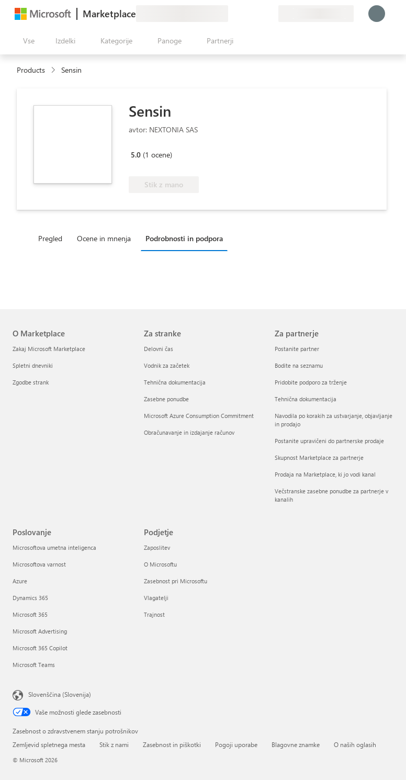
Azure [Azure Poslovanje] (20, 581)
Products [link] (31, 70)
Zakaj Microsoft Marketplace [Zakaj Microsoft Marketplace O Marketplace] (49, 349)
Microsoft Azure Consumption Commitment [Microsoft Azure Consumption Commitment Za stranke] (199, 416)
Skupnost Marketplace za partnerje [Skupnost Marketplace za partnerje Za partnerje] (319, 457)
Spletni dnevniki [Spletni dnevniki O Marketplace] (33, 365)
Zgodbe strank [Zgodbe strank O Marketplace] (31, 382)
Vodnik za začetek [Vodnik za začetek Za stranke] (166, 365)
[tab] (52, 238)
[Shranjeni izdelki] (257, 13)
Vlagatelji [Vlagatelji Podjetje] (156, 598)
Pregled (50, 238)
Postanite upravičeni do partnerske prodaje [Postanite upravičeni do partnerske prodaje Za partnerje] (329, 441)
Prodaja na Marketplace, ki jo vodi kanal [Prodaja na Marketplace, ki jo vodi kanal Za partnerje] (325, 474)
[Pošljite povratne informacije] (232, 13)
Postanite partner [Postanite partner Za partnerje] (297, 349)
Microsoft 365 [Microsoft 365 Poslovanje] (30, 614)
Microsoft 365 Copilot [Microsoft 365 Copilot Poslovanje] (40, 648)
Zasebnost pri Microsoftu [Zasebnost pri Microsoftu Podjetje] (175, 581)
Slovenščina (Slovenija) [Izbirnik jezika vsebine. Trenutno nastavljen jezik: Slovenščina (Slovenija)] (59, 694)
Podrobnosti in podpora (184, 238)
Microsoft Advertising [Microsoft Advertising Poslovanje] (40, 631)
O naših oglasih (355, 744)
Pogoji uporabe (236, 744)
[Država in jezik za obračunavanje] (316, 13)
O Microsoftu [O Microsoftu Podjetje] (160, 564)
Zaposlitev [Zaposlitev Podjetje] (157, 547)
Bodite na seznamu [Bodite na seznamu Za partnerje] (299, 365)
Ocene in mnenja (104, 238)
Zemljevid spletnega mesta (49, 744)
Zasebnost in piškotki (172, 744)
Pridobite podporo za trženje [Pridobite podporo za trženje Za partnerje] (311, 382)
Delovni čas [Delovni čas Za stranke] (158, 349)
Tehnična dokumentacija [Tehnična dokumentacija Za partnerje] (305, 399)
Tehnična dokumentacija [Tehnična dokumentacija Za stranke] (175, 382)
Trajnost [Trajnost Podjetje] (154, 614)
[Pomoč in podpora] (245, 13)
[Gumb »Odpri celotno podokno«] (27, 40)
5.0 (136, 155)
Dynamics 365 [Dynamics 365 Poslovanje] (30, 598)
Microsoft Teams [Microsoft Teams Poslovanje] (34, 665)
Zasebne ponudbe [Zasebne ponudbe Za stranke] (166, 399)
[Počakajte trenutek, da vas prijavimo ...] (376, 13)
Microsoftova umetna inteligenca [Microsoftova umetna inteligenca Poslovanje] (54, 547)
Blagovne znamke (296, 744)
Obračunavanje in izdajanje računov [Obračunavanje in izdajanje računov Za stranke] (189, 432)
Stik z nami (114, 744)
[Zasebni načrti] (270, 13)
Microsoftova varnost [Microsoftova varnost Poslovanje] (39, 564)
